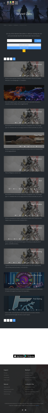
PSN (21, 122)
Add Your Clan (24, 47)
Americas (39, 146)
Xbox (15, 189)
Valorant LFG (7, 387)
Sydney (39, 191)
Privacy (5, 373)
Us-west (39, 122)
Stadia (26, 189)
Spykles (37, 405)
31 (31, 283)
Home (5, 25)
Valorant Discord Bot (9, 389)
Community (6, 377)
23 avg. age (32, 215)
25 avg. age (32, 99)
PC (21, 75)
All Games (6, 375)
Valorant (16, 25)
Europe (39, 99)
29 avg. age (31, 262)
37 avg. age (37, 283)
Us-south (39, 75)
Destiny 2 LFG (28, 375)
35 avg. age (31, 122)
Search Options (24, 45)
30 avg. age (31, 239)
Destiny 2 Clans (29, 373)
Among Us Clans (29, 389)
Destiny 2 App (28, 380)
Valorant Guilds (7, 391)
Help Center (7, 380)
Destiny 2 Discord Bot (30, 377)
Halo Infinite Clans (29, 394)
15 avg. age (31, 75)
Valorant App (7, 394)
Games (10, 25)
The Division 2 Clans (30, 387)
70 (24, 239)
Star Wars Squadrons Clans (32, 391)
